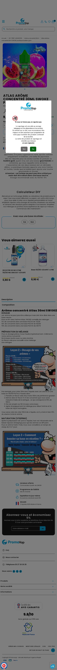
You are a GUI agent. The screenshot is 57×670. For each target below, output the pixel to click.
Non (24, 149)
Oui (33, 149)
